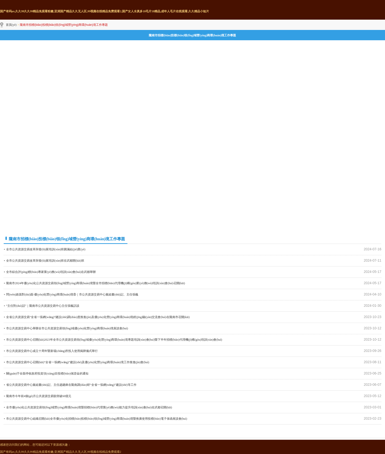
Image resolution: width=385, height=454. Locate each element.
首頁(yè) (11, 25)
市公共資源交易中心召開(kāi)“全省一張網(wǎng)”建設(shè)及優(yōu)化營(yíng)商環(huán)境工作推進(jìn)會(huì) (77, 362)
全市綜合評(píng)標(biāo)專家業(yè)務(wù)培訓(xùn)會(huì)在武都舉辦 (51, 272)
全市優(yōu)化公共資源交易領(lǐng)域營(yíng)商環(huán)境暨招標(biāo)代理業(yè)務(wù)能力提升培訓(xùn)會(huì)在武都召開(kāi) (89, 407)
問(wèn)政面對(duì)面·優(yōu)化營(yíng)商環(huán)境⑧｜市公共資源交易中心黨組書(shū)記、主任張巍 (72, 294)
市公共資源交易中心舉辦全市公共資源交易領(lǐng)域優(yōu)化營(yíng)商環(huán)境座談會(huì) (67, 328)
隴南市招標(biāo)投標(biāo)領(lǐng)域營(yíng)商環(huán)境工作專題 (192, 35)
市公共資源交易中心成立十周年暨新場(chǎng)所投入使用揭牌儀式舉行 (52, 351)
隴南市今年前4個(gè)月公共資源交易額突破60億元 (38, 396)
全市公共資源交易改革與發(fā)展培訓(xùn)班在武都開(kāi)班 (45, 260)
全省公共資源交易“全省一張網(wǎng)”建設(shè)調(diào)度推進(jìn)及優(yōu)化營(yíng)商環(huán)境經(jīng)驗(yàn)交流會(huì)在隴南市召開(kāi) (98, 317)
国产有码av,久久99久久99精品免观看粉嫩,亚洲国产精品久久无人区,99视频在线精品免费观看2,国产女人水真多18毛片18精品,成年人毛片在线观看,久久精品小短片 (104, 11)
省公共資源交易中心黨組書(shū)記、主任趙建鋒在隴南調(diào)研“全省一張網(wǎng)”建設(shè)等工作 (71, 385)
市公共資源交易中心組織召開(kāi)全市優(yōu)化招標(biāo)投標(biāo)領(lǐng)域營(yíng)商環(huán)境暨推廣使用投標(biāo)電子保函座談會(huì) (96, 418)
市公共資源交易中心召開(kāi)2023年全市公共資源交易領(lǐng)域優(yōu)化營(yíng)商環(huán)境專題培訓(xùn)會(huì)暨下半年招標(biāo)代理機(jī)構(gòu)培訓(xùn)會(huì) (114, 339)
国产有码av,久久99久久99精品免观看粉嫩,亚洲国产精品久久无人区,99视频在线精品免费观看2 (60, 452)
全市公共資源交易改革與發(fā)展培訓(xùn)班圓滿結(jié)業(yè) (45, 249)
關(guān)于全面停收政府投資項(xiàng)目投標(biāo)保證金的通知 (47, 373)
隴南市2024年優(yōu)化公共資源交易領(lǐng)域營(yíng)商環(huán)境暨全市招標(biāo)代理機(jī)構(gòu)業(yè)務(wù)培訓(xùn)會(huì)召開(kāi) (95, 283)
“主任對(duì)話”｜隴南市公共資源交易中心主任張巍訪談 (42, 305)
